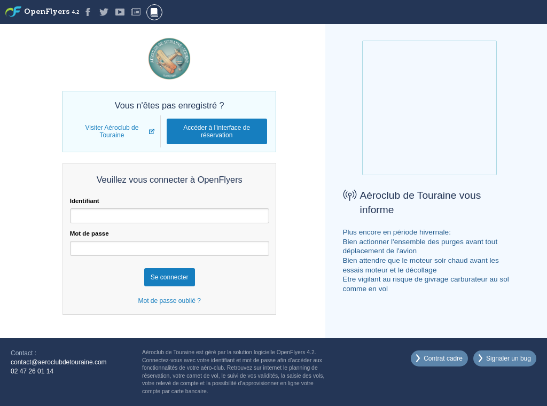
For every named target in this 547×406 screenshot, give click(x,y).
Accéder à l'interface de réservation (216, 131)
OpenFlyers (52, 12)
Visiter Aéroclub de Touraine (112, 131)
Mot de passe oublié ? (169, 300)
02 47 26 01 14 (32, 371)
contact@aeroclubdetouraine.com (59, 362)
